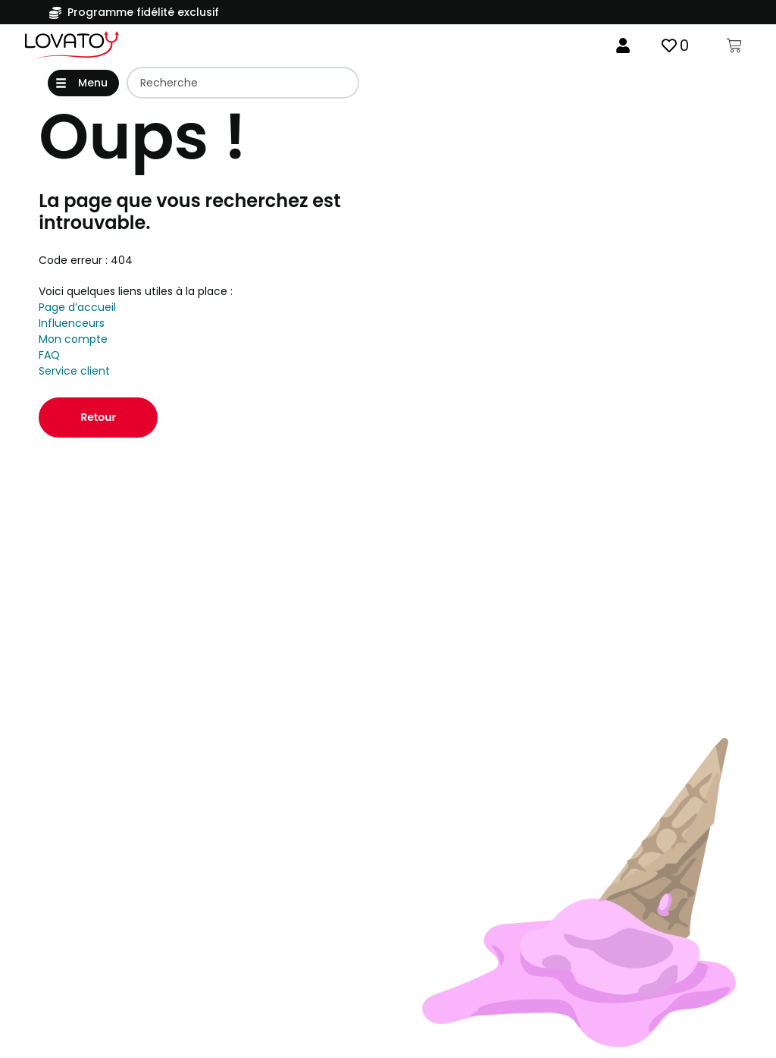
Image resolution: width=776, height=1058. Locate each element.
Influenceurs (72, 324)
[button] (83, 84)
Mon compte (73, 340)
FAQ (49, 356)
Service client (74, 372)
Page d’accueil (77, 308)
